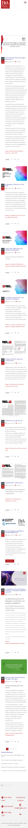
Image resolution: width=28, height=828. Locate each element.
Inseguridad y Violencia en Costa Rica (14, 185)
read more (10, 561)
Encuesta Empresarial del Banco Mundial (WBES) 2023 (14, 531)
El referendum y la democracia (14, 483)
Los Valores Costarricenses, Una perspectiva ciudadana (14, 298)
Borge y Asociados (11, 301)
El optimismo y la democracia (14, 420)
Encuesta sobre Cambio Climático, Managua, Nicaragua (15, 678)
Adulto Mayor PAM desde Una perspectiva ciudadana (14, 249)
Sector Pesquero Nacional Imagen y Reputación (15, 58)
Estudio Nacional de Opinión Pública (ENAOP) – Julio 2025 (12, 756)
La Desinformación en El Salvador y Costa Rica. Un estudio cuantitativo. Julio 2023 (15, 590)
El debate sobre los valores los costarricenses (14, 359)
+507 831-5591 (7, 806)
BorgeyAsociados (10, 61)
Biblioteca (19, 61)
